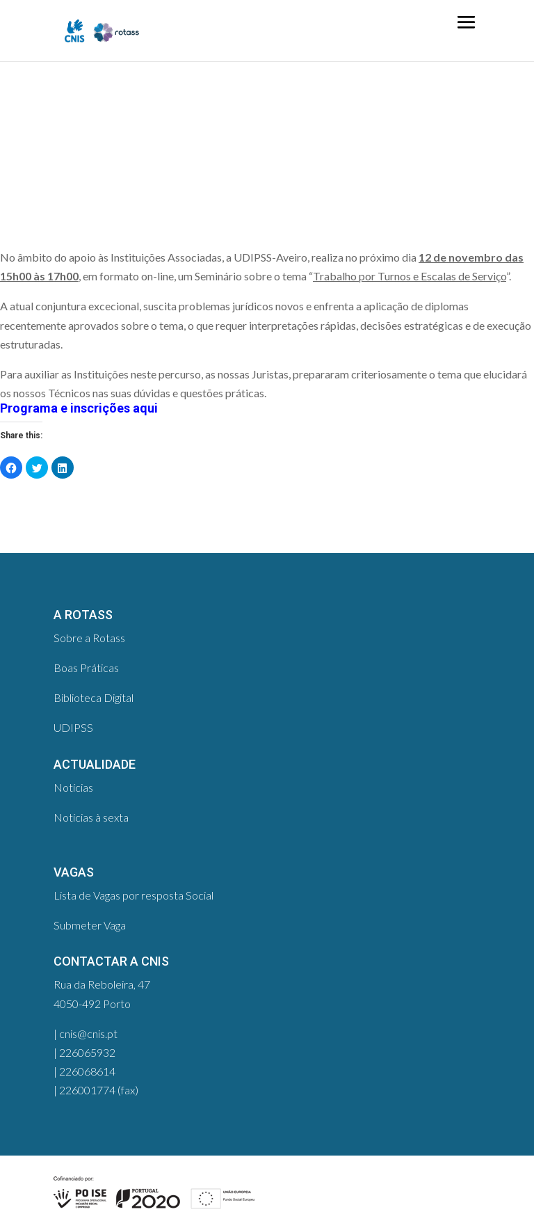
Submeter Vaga (90, 925)
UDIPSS (73, 727)
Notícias (73, 787)
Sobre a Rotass (89, 637)
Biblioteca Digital (94, 697)
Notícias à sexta (91, 817)
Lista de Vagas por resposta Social (133, 895)
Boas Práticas (86, 667)
